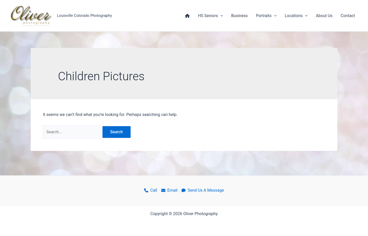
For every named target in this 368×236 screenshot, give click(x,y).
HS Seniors (210, 16)
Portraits (266, 16)
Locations (296, 16)
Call (150, 190)
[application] (220, 16)
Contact (348, 15)
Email (169, 190)
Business (239, 15)
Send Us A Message (202, 190)
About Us (324, 15)
